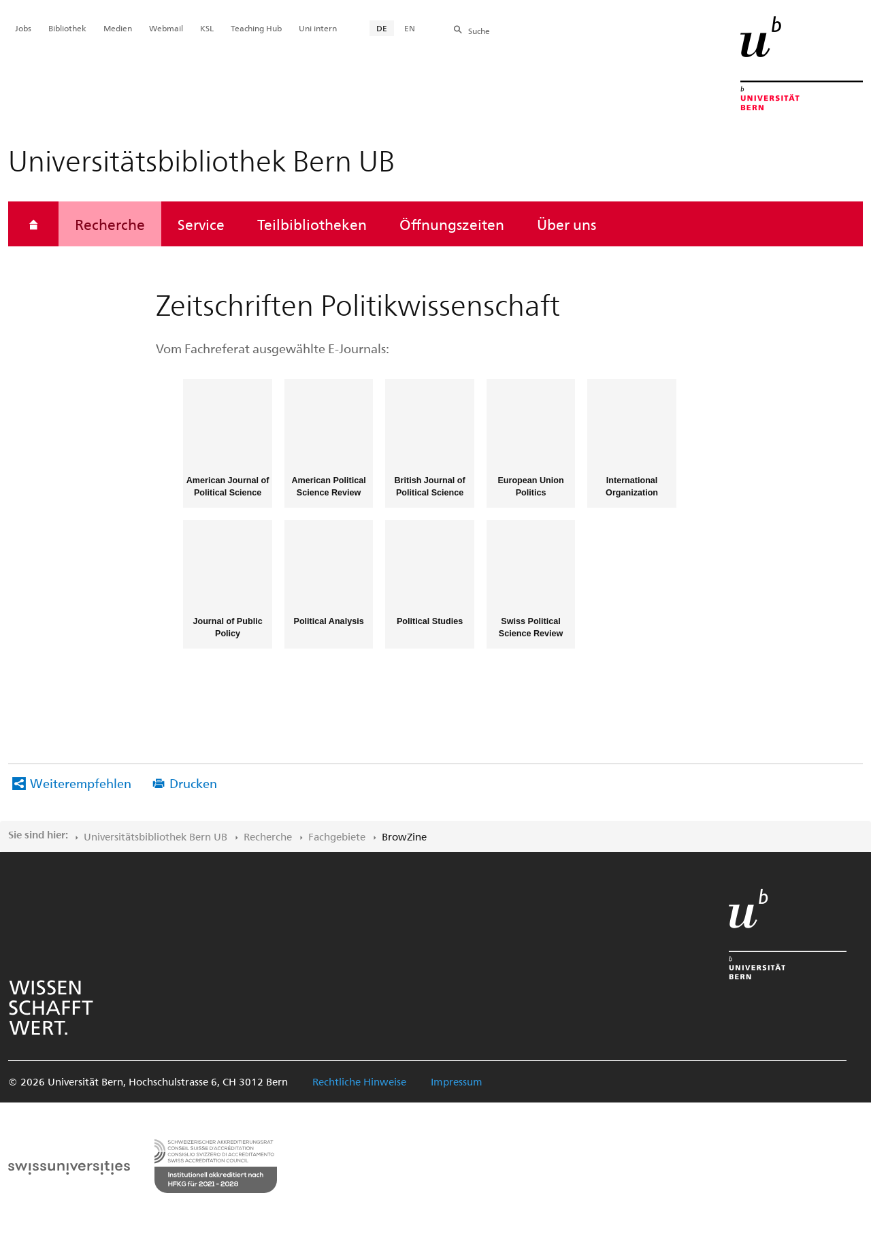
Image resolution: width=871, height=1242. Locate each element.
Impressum (456, 1081)
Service (201, 223)
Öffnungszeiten (451, 223)
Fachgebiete (336, 836)
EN (409, 27)
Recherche (110, 223)
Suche (479, 30)
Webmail (166, 27)
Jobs (23, 27)
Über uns (566, 223)
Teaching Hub (256, 27)
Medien (117, 27)
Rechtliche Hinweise (359, 1081)
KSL (207, 27)
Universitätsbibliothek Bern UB (155, 836)
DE (381, 27)
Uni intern (318, 27)
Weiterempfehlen (80, 782)
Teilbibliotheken (312, 223)
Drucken (193, 782)
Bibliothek (67, 27)
